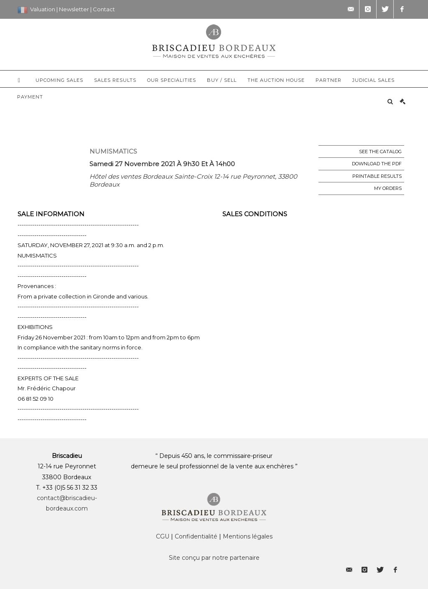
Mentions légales (248, 536)
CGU (162, 536)
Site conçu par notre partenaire (214, 557)
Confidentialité (196, 536)
